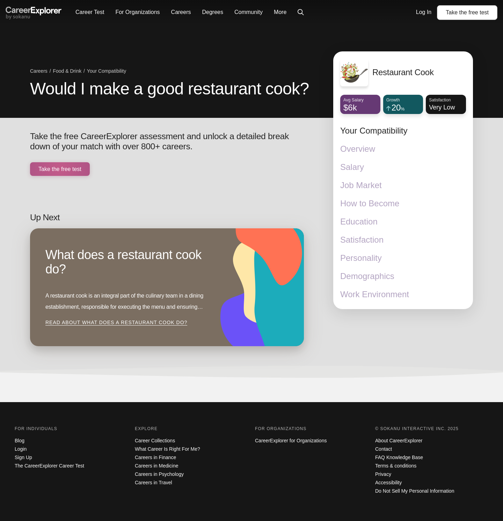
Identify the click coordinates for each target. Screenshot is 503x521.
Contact (383, 449)
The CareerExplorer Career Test (49, 466)
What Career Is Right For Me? (167, 449)
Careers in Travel (153, 482)
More (280, 12)
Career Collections (155, 440)
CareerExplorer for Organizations (291, 440)
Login (21, 449)
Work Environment (374, 294)
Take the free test (59, 169)
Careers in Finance (155, 457)
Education (359, 221)
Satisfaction (362, 239)
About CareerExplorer (398, 440)
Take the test (467, 12)
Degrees (212, 12)
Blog (19, 440)
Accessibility (388, 482)
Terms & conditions (395, 466)
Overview (357, 149)
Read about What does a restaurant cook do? (116, 322)
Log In (423, 12)
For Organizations (137, 12)
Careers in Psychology (159, 474)
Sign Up (23, 457)
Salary (352, 167)
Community (248, 12)
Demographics (367, 276)
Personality (361, 258)
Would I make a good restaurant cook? (169, 88)
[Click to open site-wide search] (301, 12)
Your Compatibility (374, 130)
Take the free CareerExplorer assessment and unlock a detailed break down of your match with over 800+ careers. (159, 141)
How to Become (369, 203)
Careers (181, 12)
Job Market (361, 185)
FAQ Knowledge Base (399, 457)
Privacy (383, 474)
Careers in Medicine (156, 466)
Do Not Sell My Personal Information (414, 491)
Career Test (89, 12)
